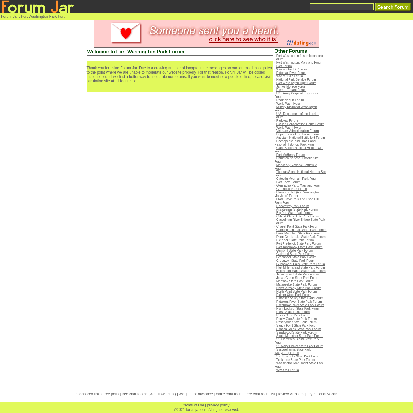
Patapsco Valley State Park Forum (299, 298)
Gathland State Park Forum (295, 254)
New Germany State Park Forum (298, 288)
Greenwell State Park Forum (295, 260)
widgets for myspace (196, 394)
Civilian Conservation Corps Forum (300, 124)
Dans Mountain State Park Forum (299, 233)
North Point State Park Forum (296, 291)
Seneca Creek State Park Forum (298, 329)
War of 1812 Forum (289, 76)
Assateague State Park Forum (297, 209)
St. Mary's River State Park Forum (299, 346)
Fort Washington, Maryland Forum (299, 62)
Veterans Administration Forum (297, 131)
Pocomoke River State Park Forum (300, 305)
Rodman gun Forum (290, 100)
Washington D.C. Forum (293, 69)
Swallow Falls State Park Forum (298, 356)
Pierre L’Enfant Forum (291, 90)
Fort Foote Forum (288, 182)
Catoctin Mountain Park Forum (297, 178)
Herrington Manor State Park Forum (301, 271)
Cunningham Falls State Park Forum (301, 230)
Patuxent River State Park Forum (299, 301)
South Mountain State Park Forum (299, 336)
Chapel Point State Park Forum (297, 226)
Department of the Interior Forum (299, 134)
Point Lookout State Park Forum (298, 308)
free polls (111, 394)
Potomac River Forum (291, 73)
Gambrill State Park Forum (294, 250)
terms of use (194, 405)
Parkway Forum (287, 120)
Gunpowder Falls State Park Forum (300, 264)
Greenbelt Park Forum (291, 189)
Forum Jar (9, 16)
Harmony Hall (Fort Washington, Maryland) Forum (298, 194)
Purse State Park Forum (293, 312)
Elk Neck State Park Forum (295, 240)
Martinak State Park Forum (294, 281)
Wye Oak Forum (287, 370)
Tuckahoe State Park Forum (295, 359)
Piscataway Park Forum (292, 206)
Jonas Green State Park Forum (297, 277)
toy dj (311, 394)
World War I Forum (289, 103)
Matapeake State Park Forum (296, 284)
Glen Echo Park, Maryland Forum (299, 185)
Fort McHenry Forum (290, 155)
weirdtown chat (162, 394)
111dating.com (127, 81)
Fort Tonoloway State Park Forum (299, 247)
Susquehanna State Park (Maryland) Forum (293, 351)
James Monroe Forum (291, 86)
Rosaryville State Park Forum (296, 322)
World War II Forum (289, 127)
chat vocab (328, 394)
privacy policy (218, 405)
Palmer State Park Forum (293, 295)
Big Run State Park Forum (294, 213)
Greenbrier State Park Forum (296, 257)
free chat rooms (134, 394)
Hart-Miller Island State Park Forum (300, 267)
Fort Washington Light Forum (296, 83)
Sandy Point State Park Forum (297, 325)
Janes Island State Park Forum (297, 274)
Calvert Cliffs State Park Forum (297, 216)
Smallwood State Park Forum (296, 332)
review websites (291, 394)
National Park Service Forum (296, 79)
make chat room (229, 394)
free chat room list (260, 394)
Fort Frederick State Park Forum (298, 243)
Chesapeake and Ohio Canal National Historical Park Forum (296, 142)
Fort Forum (284, 66)
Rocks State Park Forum (293, 315)
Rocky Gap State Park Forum (296, 318)
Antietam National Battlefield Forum (300, 137)
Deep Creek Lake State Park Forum (301, 236)
